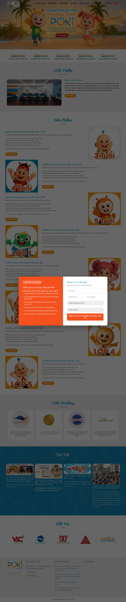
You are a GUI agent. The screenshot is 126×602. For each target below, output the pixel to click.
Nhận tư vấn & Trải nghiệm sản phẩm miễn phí (85, 317)
